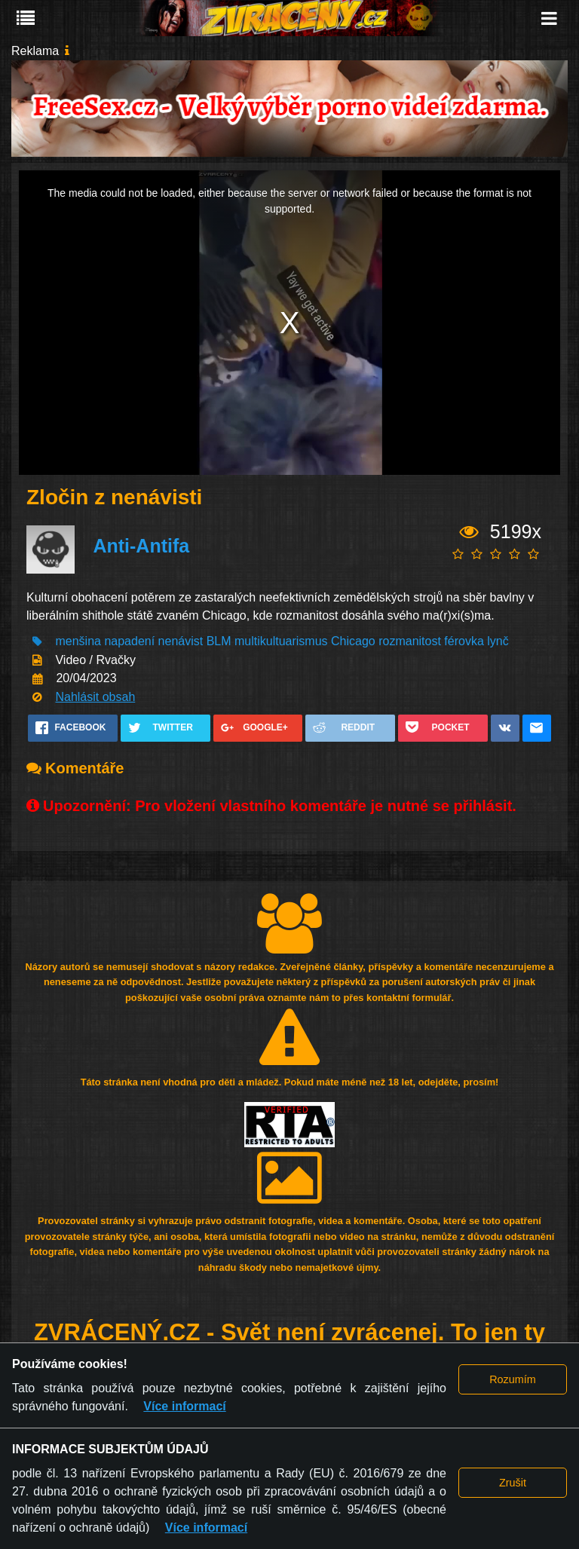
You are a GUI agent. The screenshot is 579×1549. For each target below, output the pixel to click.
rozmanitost (409, 641)
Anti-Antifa (141, 545)
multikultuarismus (282, 641)
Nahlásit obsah (95, 696)
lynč (497, 641)
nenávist (181, 641)
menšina (77, 641)
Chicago (353, 641)
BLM (219, 641)
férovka (463, 641)
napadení (129, 641)
